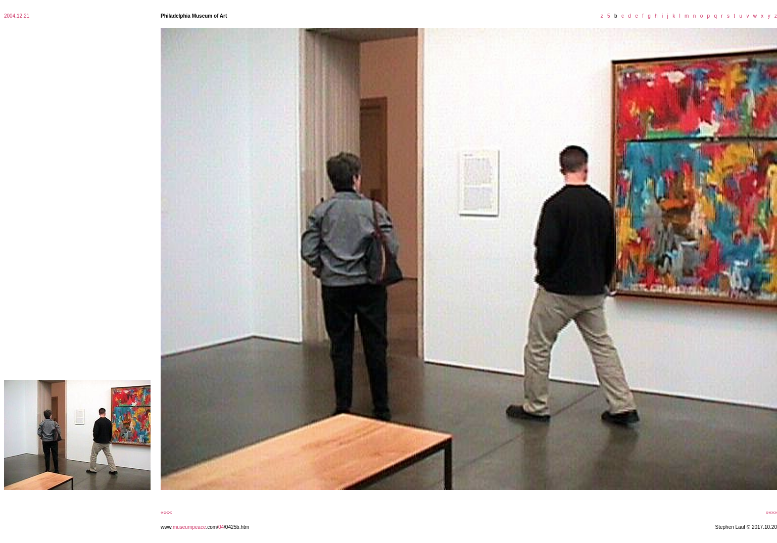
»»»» (771, 512)
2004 (9, 16)
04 (221, 527)
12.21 (23, 16)
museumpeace (189, 527)
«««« (166, 512)
